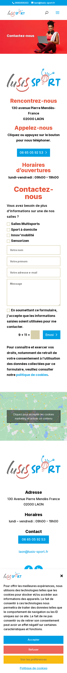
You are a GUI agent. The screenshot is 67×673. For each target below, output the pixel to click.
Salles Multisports (23, 224)
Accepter (33, 647)
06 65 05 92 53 (31, 152)
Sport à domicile (22, 229)
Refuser (34, 657)
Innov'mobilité (20, 235)
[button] (61, 583)
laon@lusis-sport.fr (33, 552)
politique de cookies (32, 375)
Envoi (50, 335)
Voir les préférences (33, 667)
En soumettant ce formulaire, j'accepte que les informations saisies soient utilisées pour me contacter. (32, 318)
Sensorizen (18, 241)
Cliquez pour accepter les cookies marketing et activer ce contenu (33, 416)
